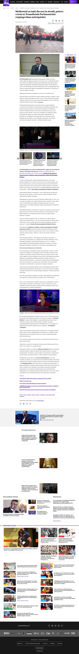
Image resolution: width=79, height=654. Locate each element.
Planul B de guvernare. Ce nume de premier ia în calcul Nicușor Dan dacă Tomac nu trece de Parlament (26, 162)
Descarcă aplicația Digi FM (22, 576)
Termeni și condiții (34, 639)
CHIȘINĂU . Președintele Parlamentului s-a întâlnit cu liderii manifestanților (39, 386)
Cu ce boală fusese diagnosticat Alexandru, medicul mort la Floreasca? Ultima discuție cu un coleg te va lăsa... (48, 540)
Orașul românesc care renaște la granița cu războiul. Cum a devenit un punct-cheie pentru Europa (64, 566)
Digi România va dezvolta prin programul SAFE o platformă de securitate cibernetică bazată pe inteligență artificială (52, 163)
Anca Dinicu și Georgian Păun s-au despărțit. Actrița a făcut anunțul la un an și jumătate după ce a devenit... (27, 614)
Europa (16, 8)
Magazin (50, 1)
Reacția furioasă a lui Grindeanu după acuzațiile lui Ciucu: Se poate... (13, 514)
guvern (25, 394)
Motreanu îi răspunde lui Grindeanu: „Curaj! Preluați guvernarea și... (43, 502)
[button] (39, 137)
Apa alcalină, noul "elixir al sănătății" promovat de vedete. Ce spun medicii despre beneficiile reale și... (64, 598)
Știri (8, 8)
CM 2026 (42, 1)
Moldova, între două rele (25, 381)
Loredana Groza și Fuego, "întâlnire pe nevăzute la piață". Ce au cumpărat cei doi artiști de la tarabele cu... (27, 573)
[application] (39, 138)
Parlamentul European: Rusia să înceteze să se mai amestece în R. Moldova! (38, 389)
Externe (32, 1)
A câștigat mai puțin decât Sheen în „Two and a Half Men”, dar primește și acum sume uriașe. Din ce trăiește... (64, 582)
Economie (26, 1)
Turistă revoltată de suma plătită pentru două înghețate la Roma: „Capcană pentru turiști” (27, 597)
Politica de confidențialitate (43, 639)
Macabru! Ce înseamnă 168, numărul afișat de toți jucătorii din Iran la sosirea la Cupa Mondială (51, 416)
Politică (12, 1)
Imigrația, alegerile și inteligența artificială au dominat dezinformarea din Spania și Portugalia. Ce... (49, 557)
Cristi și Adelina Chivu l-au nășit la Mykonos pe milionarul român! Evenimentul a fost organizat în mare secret (67, 557)
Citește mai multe (56, 520)
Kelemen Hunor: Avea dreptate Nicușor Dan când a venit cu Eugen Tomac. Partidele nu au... (70, 66)
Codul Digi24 (45, 643)
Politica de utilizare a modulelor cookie (32, 643)
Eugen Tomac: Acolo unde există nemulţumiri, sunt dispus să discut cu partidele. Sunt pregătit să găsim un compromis (29, 437)
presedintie (42, 394)
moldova (29, 394)
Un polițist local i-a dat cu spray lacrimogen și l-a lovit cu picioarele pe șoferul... (70, 80)
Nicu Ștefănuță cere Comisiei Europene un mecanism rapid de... (42, 513)
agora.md (40, 102)
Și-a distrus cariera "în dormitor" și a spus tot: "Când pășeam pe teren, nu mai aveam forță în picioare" (64, 574)
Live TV (72, 2)
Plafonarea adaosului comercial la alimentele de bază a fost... (43, 507)
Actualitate (19, 1)
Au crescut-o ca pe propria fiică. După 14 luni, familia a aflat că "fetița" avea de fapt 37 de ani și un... (20, 549)
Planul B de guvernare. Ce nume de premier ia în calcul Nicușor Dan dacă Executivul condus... (70, 108)
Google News (40, 400)
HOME (4, 8)
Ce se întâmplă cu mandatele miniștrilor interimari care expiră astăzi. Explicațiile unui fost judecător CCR (64, 502)
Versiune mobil (39, 648)
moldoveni (22, 396)
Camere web (52, 643)
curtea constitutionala (50, 394)
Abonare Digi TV (19, 643)
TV (46, 1)
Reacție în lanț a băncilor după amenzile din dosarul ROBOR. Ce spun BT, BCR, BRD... (70, 94)
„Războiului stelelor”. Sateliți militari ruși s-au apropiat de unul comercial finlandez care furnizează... (27, 590)
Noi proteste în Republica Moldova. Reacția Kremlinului (33, 383)
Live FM (66, 1)
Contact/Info (59, 643)
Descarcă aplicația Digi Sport (47, 419)
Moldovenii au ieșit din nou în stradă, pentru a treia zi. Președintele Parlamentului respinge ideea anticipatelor (39, 8)
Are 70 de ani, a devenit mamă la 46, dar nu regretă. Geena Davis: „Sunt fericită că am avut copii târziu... (64, 606)
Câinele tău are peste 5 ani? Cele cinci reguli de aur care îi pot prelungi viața (27, 606)
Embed (21, 150)
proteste (33, 394)
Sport (37, 1)
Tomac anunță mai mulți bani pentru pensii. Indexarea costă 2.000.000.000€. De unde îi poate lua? (64, 590)
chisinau (37, 394)
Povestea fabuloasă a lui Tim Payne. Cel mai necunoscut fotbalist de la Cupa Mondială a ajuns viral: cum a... (66, 540)
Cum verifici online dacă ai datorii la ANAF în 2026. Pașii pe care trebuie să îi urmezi (27, 566)
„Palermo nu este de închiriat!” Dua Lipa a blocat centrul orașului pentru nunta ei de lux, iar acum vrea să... (27, 582)
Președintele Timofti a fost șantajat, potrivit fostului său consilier (35, 378)
